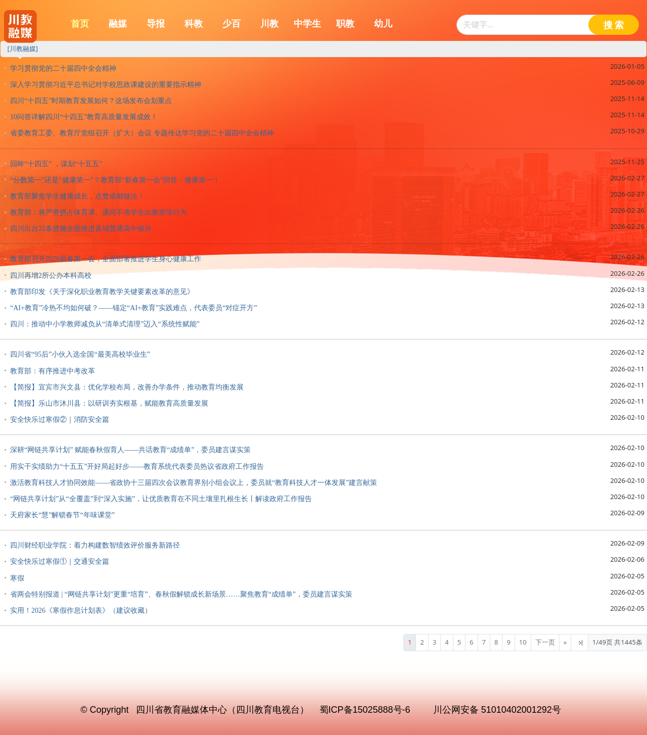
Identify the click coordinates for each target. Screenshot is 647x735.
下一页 (545, 642)
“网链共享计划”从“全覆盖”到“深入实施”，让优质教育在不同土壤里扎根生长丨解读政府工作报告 (161, 499)
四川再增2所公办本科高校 (50, 275)
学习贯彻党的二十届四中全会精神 (63, 68)
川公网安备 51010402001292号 (497, 710)
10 (523, 642)
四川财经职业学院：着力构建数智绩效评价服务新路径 (95, 545)
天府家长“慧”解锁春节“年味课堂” (62, 515)
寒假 (17, 578)
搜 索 (614, 25)
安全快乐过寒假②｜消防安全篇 (59, 419)
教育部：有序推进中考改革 (52, 371)
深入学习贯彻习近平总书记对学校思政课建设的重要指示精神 (105, 84)
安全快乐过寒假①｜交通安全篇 (59, 561)
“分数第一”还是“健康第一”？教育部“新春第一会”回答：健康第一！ (115, 180)
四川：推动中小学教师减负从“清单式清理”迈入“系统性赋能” (105, 324)
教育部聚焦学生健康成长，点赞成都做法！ (77, 196)
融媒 (118, 24)
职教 (345, 24)
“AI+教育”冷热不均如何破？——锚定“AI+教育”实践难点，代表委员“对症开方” (133, 308)
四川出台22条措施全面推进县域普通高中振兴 (81, 228)
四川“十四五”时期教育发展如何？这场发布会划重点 (91, 101)
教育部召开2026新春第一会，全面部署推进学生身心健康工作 (105, 259)
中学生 (307, 24)
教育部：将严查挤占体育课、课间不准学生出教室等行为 (98, 212)
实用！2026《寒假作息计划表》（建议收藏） (81, 610)
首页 (80, 24)
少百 (231, 24)
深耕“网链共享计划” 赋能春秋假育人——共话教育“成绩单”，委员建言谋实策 (130, 450)
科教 (193, 24)
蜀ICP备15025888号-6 (364, 710)
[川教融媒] (22, 48)
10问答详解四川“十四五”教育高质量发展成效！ (84, 117)
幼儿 (383, 24)
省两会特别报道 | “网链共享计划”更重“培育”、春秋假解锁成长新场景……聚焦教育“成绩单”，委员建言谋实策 (181, 594)
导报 (156, 24)
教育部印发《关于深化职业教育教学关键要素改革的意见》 (102, 292)
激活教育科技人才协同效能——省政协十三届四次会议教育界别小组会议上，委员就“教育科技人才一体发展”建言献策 (193, 482)
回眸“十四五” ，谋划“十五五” (56, 164)
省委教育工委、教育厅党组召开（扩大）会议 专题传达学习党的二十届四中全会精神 (142, 133)
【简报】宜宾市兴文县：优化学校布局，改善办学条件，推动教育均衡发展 (127, 387)
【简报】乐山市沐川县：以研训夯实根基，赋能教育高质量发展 (109, 403)
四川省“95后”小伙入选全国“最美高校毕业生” (80, 354)
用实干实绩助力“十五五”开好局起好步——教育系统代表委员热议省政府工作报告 (137, 466)
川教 (269, 24)
